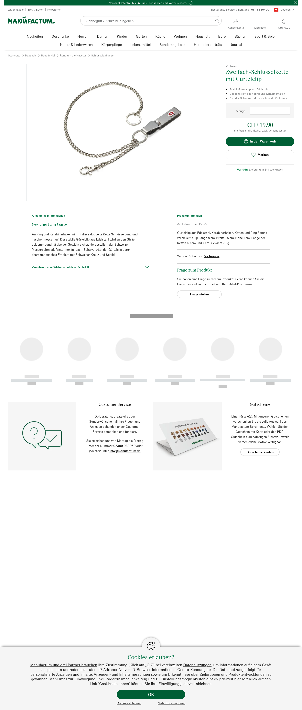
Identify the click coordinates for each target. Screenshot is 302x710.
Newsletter (54, 9)
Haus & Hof (48, 55)
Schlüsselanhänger (102, 55)
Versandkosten (277, 130)
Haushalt (30, 55)
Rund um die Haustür (73, 55)
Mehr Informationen (171, 703)
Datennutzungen (197, 665)
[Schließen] (295, 2)
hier (237, 679)
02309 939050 (124, 370)
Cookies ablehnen (129, 703)
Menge (240, 111)
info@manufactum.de (125, 376)
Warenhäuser (16, 9)
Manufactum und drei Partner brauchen (63, 665)
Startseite (14, 55)
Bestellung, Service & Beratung (240, 9)
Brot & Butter (35, 9)
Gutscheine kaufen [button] (260, 377)
